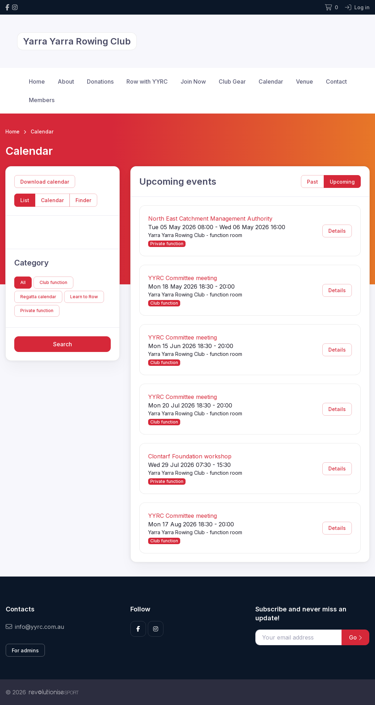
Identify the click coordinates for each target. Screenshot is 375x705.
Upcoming (342, 182)
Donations (100, 81)
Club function (53, 282)
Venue (304, 81)
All (23, 282)
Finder (83, 200)
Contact (336, 81)
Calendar (271, 81)
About (66, 81)
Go (355, 637)
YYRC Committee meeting (182, 278)
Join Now (193, 81)
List (24, 200)
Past (312, 182)
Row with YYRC (147, 81)
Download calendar (44, 182)
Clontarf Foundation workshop (189, 456)
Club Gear (232, 81)
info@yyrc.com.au (35, 626)
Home (37, 81)
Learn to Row (84, 296)
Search (62, 344)
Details (337, 231)
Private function (36, 310)
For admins (25, 650)
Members (41, 100)
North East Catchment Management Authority (210, 218)
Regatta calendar (38, 296)
